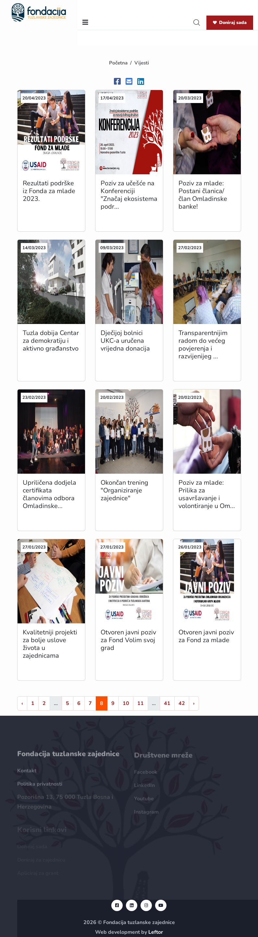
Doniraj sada (230, 22)
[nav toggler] (85, 23)
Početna (118, 63)
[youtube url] (160, 905)
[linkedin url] (131, 905)
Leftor (155, 932)
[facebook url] (117, 905)
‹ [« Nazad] (22, 703)
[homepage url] (39, 12)
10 (126, 703)
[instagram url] (146, 905)
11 (140, 703)
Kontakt (26, 774)
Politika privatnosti (39, 787)
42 (181, 703)
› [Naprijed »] (194, 703)
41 (167, 703)
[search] (196, 22)
